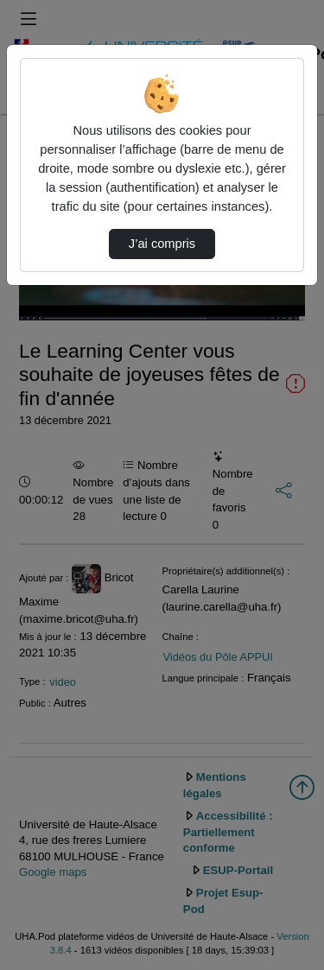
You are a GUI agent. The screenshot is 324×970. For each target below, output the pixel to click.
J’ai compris (162, 243)
